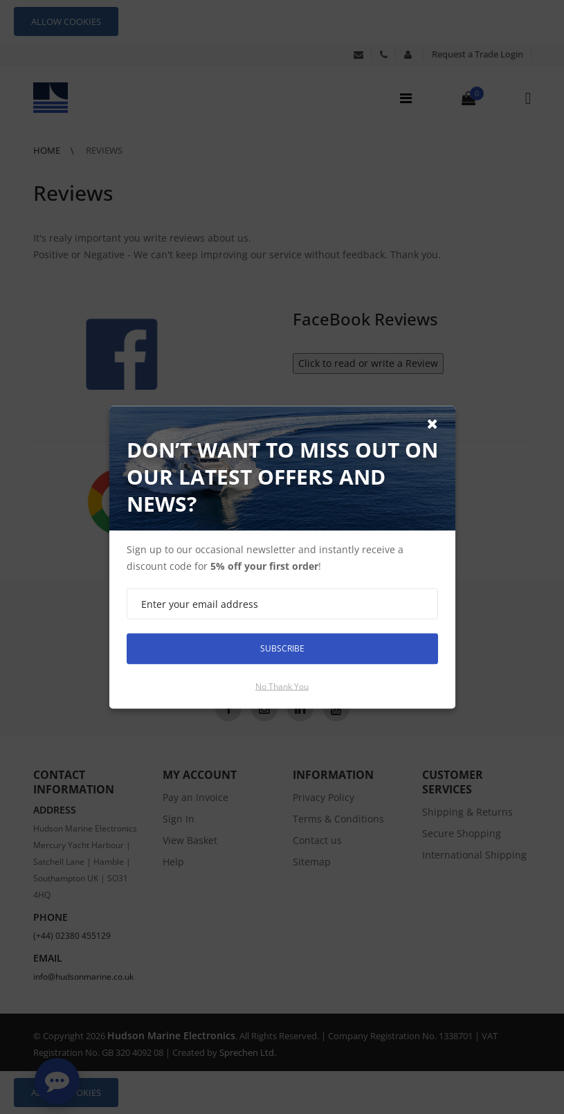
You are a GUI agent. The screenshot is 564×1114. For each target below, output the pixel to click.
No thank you (282, 686)
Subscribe (282, 648)
